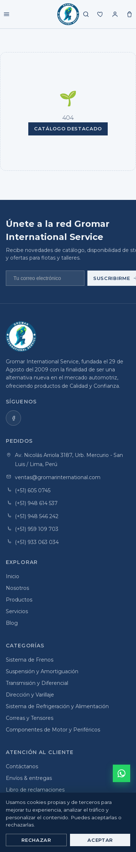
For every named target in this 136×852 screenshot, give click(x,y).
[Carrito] (129, 14)
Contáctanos (22, 766)
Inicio (12, 576)
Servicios (17, 611)
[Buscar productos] (85, 14)
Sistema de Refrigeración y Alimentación (57, 706)
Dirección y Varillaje (30, 694)
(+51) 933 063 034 (37, 542)
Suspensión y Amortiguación (42, 671)
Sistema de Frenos (29, 659)
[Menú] (6, 14)
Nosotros (17, 588)
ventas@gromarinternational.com (57, 477)
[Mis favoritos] (100, 14)
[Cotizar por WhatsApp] (121, 773)
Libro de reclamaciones (35, 789)
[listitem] (13, 418)
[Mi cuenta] (114, 14)
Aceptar (100, 840)
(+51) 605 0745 (32, 490)
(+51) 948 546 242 (36, 516)
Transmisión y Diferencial (37, 683)
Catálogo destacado (68, 128)
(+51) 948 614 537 (36, 503)
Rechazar (36, 840)
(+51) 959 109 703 (36, 529)
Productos (19, 599)
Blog (12, 623)
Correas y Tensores (29, 718)
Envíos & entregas (29, 778)
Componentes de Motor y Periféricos (53, 729)
